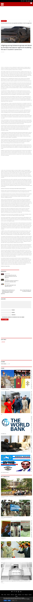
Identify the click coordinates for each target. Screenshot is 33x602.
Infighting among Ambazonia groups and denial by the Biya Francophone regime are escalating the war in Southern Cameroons (16, 47)
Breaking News (7, 273)
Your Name (13, 309)
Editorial (12, 594)
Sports (16, 594)
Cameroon (6, 279)
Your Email (13, 312)
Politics (8, 594)
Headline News (7, 283)
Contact (30, 594)
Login (16, 596)
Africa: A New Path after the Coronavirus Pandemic (26, 290)
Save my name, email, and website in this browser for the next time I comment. (13, 317)
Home (2, 594)
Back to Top (31, 599)
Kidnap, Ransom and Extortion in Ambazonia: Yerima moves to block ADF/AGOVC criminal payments (8, 291)
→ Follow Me (3, 341)
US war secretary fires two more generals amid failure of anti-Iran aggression (16, 23)
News (5, 594)
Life (23, 594)
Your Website (13, 314)
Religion (26, 594)
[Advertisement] (17, 13)
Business (19, 594)
